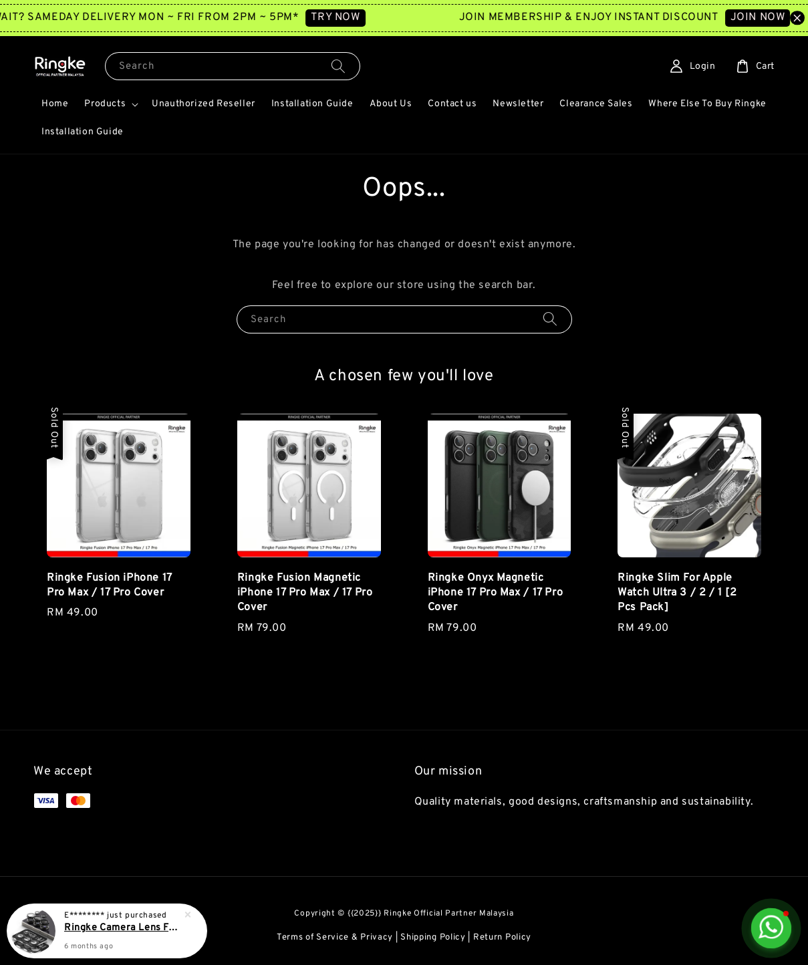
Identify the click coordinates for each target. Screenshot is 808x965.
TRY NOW (347, 17)
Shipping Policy (433, 937)
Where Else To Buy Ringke (707, 104)
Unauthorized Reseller (203, 104)
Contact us (452, 104)
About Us (391, 104)
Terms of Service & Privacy (335, 937)
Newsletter (518, 104)
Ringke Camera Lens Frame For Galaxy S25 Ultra (123, 928)
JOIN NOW (769, 17)
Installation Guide (312, 104)
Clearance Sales (595, 104)
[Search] (338, 66)
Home (54, 104)
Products (105, 104)
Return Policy (502, 937)
